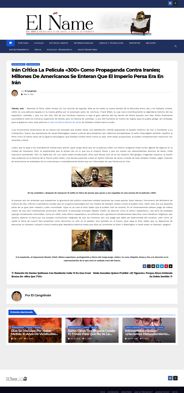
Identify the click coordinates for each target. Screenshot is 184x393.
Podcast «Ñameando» (59, 50)
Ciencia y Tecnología (111, 43)
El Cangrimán (31, 91)
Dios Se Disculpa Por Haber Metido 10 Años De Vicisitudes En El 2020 (33, 334)
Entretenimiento (19, 50)
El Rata (28, 339)
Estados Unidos (58, 43)
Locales (39, 43)
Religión (151, 43)
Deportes (134, 43)
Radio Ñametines (87, 50)
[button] (176, 46)
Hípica (37, 50)
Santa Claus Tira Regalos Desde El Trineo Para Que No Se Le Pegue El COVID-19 (91, 334)
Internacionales (83, 43)
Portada (23, 43)
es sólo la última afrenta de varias (64, 122)
